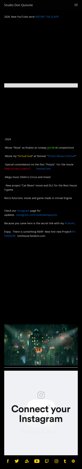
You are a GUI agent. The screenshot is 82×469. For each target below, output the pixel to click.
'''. (20, 168)
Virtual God (25, 156)
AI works (70, 223)
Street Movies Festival (61, 156)
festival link (43, 168)
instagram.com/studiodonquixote (37, 215)
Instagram (23, 210)
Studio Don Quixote (18, 4)
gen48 (51, 147)
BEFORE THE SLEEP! (47, 16)
